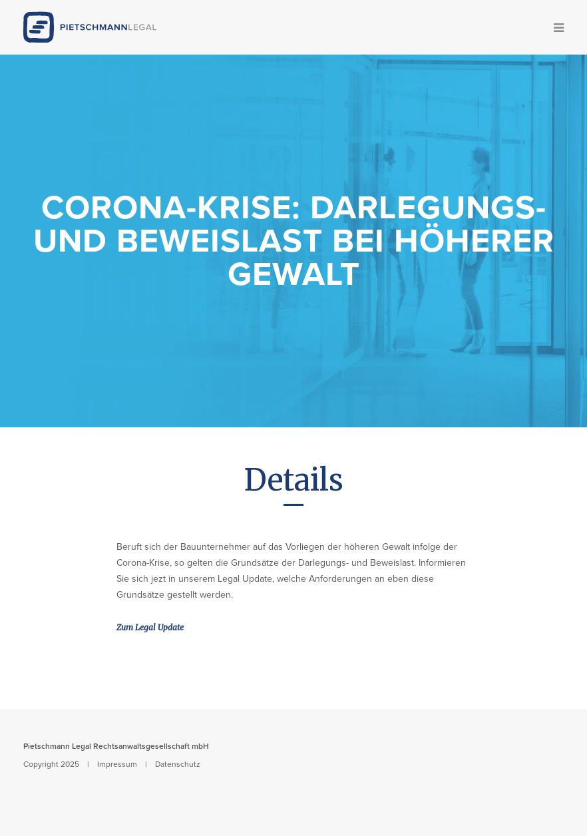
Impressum (117, 764)
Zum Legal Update (150, 627)
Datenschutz (177, 764)
